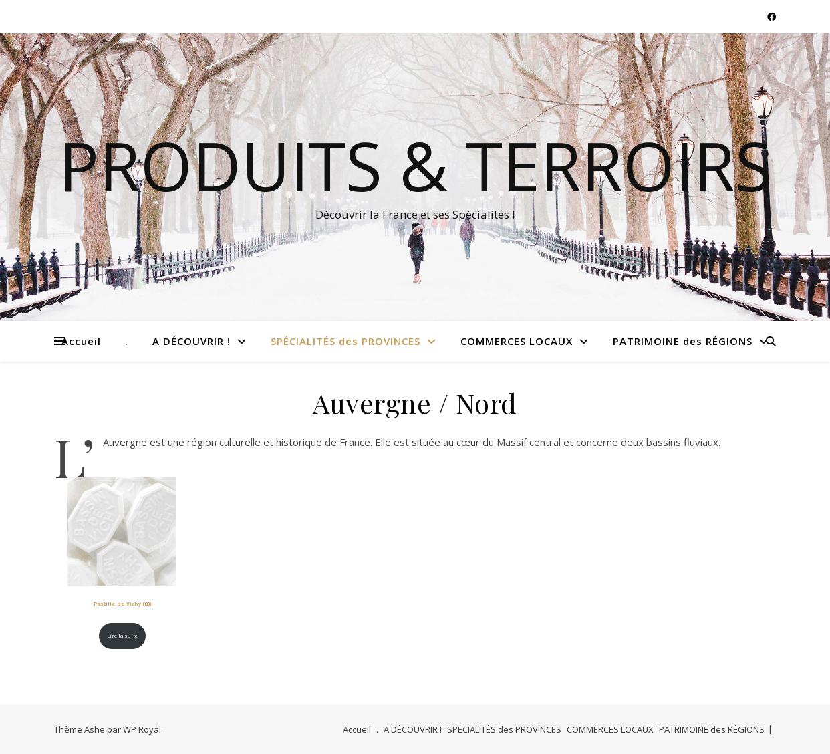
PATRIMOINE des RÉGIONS (682, 341)
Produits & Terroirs (415, 165)
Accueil (81, 341)
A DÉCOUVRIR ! (191, 341)
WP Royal (142, 729)
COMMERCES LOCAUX (516, 341)
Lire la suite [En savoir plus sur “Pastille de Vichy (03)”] (122, 635)
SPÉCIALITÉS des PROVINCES (345, 341)
